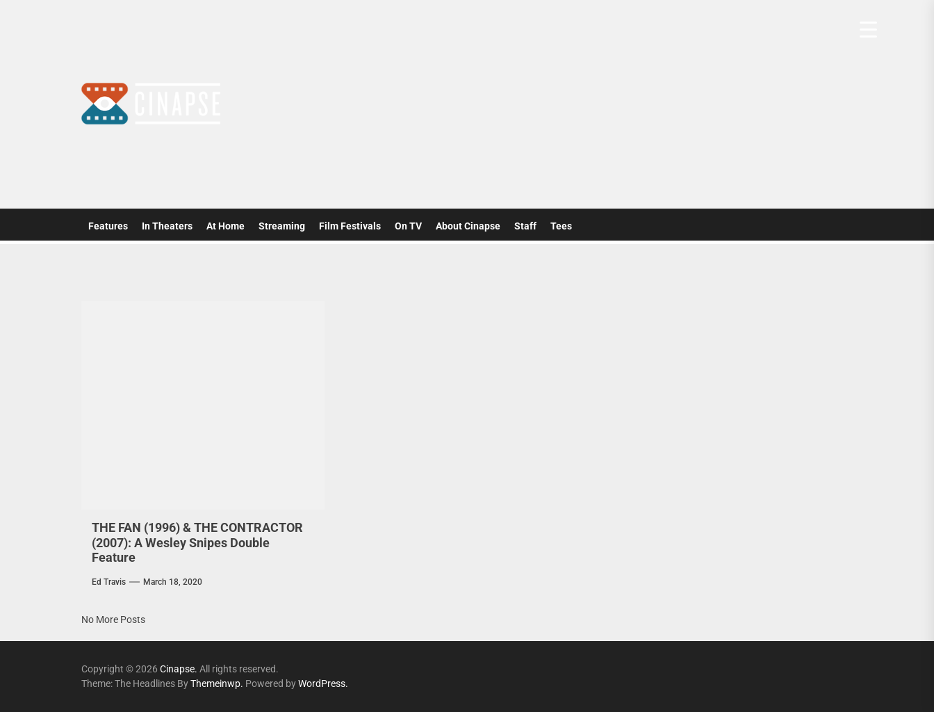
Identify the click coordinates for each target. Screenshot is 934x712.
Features (108, 226)
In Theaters (167, 226)
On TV (408, 226)
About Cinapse (468, 226)
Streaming (282, 226)
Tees (561, 226)
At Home (225, 226)
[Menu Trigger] (868, 29)
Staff (525, 226)
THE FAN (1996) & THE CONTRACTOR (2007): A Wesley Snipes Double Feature (197, 542)
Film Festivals (350, 226)
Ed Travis (109, 582)
